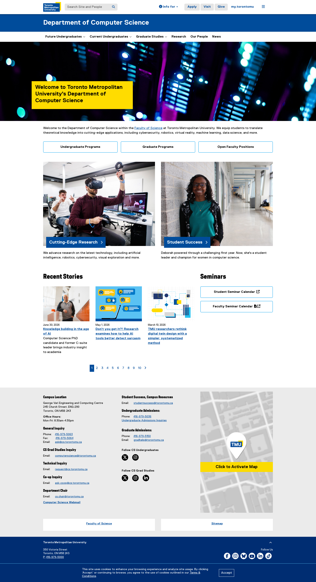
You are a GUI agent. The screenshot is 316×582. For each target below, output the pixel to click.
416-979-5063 (64, 434)
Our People (199, 36)
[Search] (113, 7)
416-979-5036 (142, 416)
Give (221, 6)
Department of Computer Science (96, 22)
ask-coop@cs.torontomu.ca (72, 483)
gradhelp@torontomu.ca (149, 440)
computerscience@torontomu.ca (75, 455)
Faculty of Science (148, 128)
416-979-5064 (64, 438)
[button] (168, 7)
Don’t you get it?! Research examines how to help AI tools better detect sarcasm (118, 334)
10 (140, 368)
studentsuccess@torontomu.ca (153, 403)
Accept (226, 573)
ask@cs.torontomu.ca (68, 442)
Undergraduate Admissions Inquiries (144, 420)
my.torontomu (242, 6)
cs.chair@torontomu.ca (69, 496)
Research (179, 36)
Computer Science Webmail (61, 502)
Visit (207, 6)
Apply (192, 6)
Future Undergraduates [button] (65, 36)
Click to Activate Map (237, 467)
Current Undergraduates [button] (111, 36)
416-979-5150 (142, 436)
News (216, 36)
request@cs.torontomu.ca (71, 469)
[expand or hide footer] (270, 542)
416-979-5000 (55, 557)
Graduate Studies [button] (151, 36)
